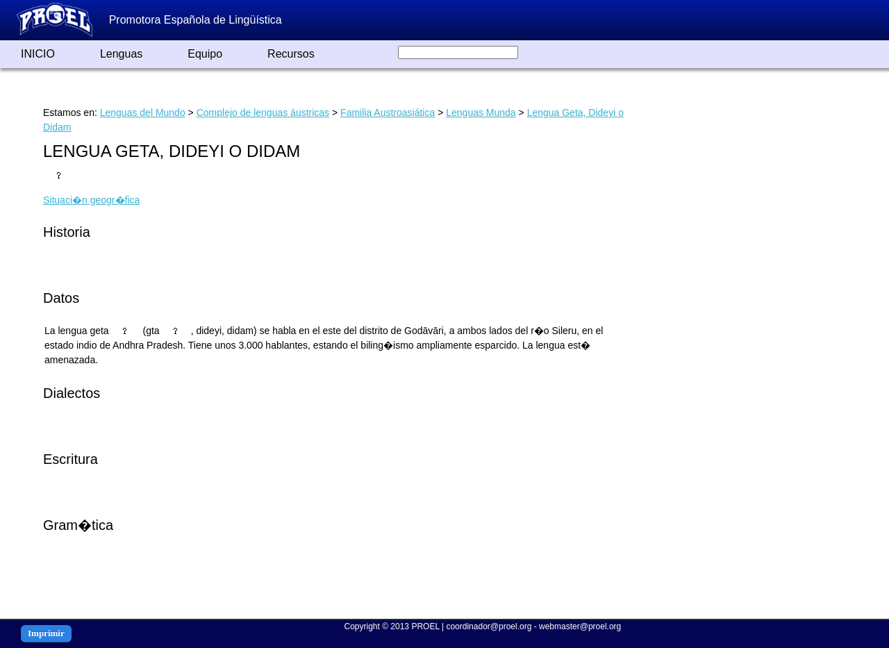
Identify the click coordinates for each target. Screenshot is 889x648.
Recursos (291, 54)
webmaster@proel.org (580, 626)
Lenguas (121, 54)
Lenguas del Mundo (142, 112)
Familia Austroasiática (387, 112)
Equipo (205, 54)
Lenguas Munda (480, 112)
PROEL (425, 626)
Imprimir (46, 633)
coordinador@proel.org (488, 626)
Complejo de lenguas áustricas (263, 112)
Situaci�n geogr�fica (91, 200)
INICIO (38, 54)
